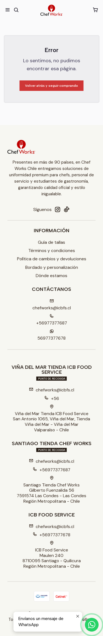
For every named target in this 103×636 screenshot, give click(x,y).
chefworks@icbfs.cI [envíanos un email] (51, 305)
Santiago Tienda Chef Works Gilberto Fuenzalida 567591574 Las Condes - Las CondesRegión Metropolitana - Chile (51, 490)
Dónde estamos (51, 275)
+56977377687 (51, 470)
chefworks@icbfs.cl (51, 390)
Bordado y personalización (51, 267)
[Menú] (8, 10)
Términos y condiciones (51, 250)
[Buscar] (16, 10)
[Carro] (95, 10)
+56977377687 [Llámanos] (51, 320)
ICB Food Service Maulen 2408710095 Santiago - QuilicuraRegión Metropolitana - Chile (52, 555)
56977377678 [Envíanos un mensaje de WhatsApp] (51, 335)
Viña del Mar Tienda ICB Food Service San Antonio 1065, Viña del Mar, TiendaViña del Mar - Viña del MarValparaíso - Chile (51, 419)
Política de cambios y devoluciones (51, 259)
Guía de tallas (51, 242)
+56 (51, 398)
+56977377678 (51, 535)
